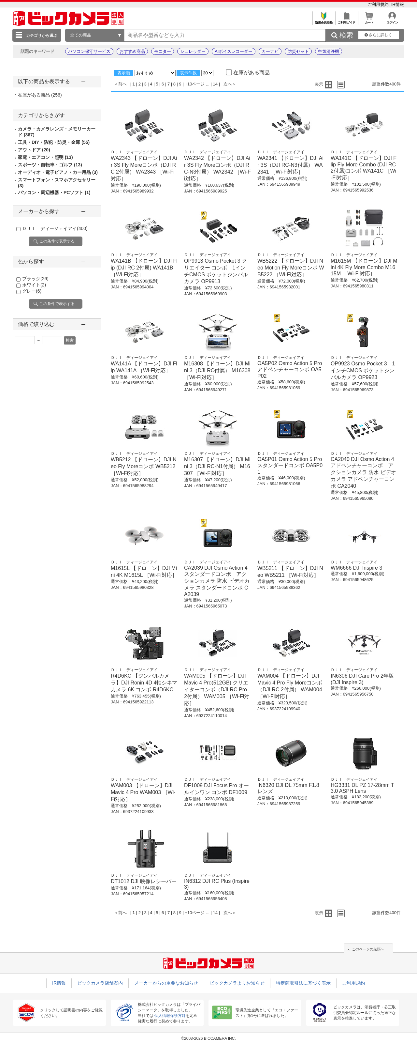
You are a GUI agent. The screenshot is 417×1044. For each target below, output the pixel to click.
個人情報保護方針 (170, 1015)
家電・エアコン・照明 (45, 157)
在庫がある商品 (40, 95)
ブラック (35, 278)
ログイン (392, 20)
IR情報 (397, 4)
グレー (31, 291)
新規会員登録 (323, 20)
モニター (162, 51)
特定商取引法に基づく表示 (303, 983)
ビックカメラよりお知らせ (237, 983)
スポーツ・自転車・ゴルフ (50, 164)
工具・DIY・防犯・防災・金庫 (54, 142)
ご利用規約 (378, 4)
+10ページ (195, 84)
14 (215, 84)
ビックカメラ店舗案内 (100, 983)
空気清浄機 (328, 51)
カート (369, 20)
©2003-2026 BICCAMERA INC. (208, 1038)
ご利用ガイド (346, 20)
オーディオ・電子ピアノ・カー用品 (58, 172)
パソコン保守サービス (89, 51)
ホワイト (34, 284)
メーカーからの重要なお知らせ (166, 983)
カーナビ (270, 51)
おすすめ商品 (132, 51)
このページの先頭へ (368, 949)
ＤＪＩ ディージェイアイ (55, 228)
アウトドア (34, 149)
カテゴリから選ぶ (41, 35)
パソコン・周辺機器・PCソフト (54, 192)
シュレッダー (193, 51)
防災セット (298, 51)
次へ (227, 84)
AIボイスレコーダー (233, 51)
